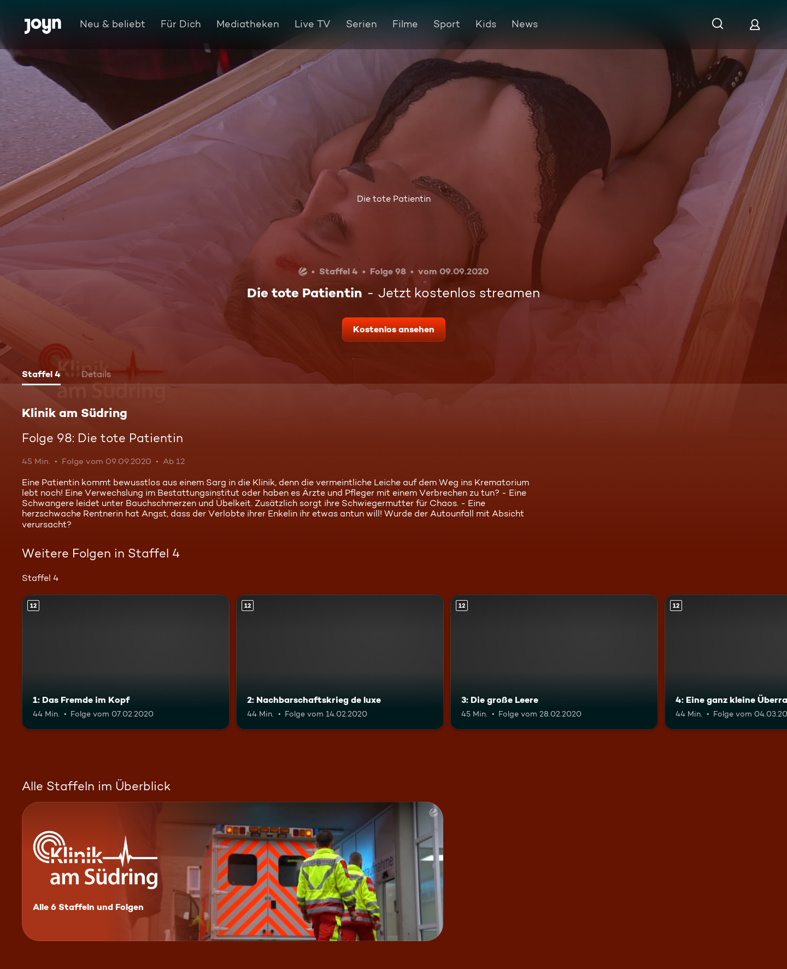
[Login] (754, 24)
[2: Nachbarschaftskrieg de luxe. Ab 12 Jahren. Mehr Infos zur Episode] (340, 662)
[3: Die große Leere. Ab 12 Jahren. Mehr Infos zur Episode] (554, 662)
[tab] (41, 375)
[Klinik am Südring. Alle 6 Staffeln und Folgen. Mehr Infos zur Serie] (232, 871)
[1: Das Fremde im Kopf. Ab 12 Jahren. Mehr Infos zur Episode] (126, 662)
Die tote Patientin (394, 198)
